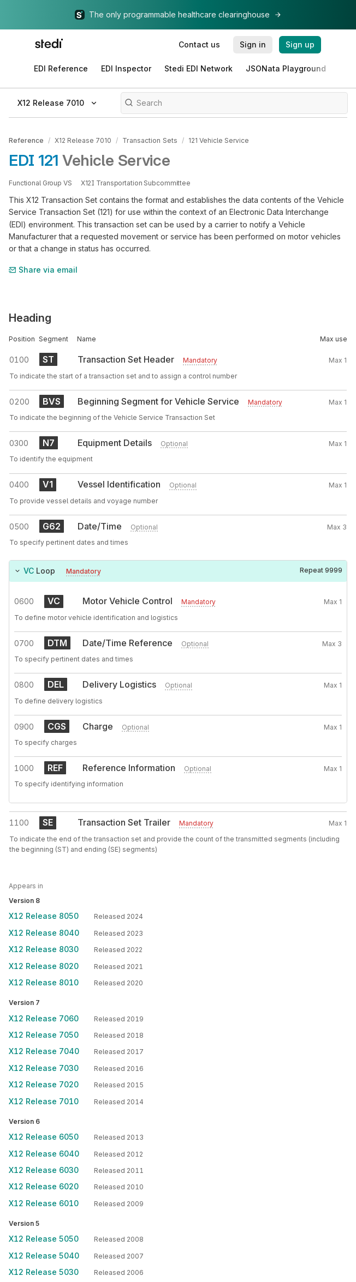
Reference (26, 140)
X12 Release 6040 (44, 1153)
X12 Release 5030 (44, 1271)
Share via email (43, 269)
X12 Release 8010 (44, 981)
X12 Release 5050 (44, 1238)
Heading (30, 317)
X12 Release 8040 (44, 932)
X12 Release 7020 (44, 1083)
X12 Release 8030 (44, 949)
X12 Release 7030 (44, 1067)
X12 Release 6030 (44, 1169)
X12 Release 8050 (44, 915)
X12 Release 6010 (44, 1202)
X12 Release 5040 (44, 1255)
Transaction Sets (149, 140)
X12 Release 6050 (44, 1136)
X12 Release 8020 (44, 965)
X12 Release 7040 (44, 1051)
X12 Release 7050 (44, 1034)
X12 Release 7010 (83, 140)
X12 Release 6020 (44, 1186)
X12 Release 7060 (44, 1017)
